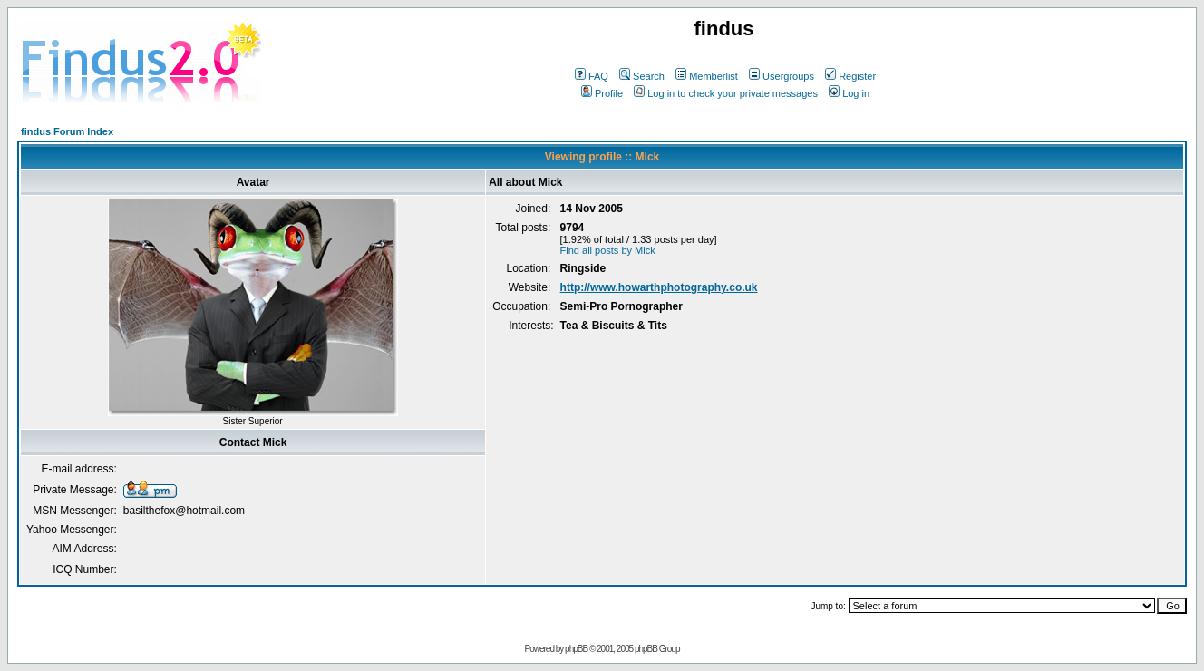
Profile (602, 93)
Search (642, 76)
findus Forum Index (67, 131)
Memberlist (706, 76)
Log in (849, 93)
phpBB (576, 649)
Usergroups (781, 76)
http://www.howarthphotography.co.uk (659, 287)
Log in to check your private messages (726, 93)
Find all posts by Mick (607, 250)
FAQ (591, 76)
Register (850, 76)
